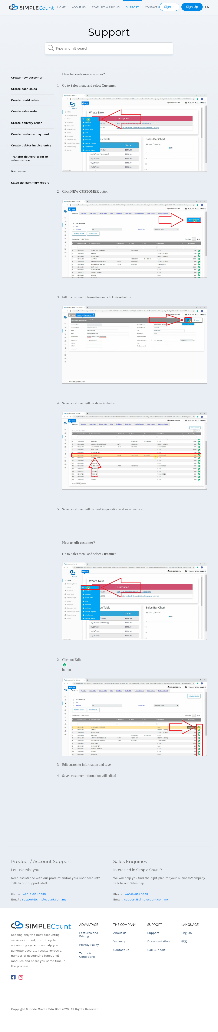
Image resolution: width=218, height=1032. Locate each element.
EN (207, 7)
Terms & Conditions (87, 955)
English (186, 933)
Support (132, 7)
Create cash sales (24, 88)
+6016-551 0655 (34, 894)
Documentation (158, 941)
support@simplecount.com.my (44, 899)
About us (79, 7)
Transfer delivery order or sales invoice (29, 158)
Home (61, 7)
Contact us (153, 7)
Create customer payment (30, 134)
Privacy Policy (89, 944)
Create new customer (27, 77)
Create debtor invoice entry (31, 145)
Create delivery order (26, 123)
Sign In (169, 7)
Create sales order (24, 111)
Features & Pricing (106, 7)
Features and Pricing (88, 934)
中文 (184, 941)
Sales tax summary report (30, 182)
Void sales (18, 171)
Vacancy (119, 941)
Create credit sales (25, 100)
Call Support (156, 950)
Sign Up (192, 7)
